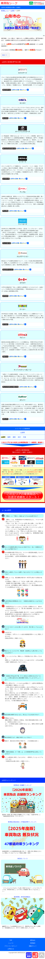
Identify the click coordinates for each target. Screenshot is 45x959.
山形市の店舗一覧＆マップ (14, 90)
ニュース (10, 943)
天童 (24, 437)
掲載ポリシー (33, 946)
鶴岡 (9, 437)
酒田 (14, 437)
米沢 (19, 437)
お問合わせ (11, 949)
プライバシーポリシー (10, 946)
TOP (11, 940)
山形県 (22, 432)
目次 (3, 55)
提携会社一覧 (29, 466)
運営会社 (32, 940)
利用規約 (32, 943)
